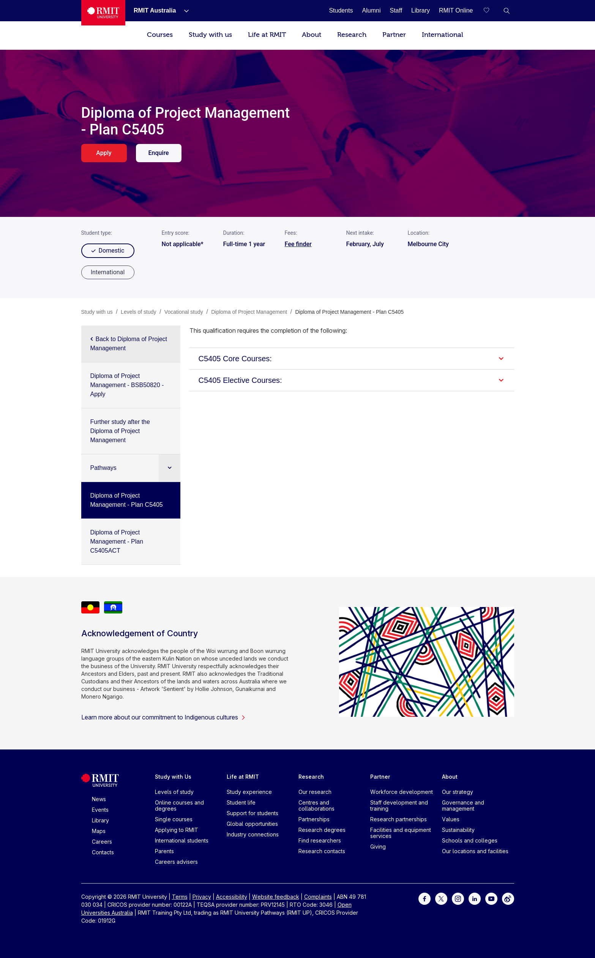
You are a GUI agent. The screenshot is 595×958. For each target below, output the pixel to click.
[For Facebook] (424, 898)
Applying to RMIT (176, 830)
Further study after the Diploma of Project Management (120, 431)
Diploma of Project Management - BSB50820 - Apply (127, 385)
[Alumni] (371, 10)
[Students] (341, 10)
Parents (164, 851)
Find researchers (319, 840)
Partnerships (314, 819)
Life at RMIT (267, 35)
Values (450, 819)
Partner (394, 35)
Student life (241, 802)
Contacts (103, 852)
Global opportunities (252, 823)
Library (100, 820)
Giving (378, 846)
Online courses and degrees (179, 805)
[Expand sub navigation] (169, 468)
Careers (102, 841)
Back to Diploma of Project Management (128, 343)
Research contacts (321, 851)
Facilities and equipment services (400, 833)
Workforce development (401, 792)
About (311, 35)
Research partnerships (398, 819)
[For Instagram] (458, 898)
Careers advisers (176, 861)
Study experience (249, 792)
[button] (506, 10)
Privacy (202, 896)
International (442, 35)
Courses (160, 35)
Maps (99, 831)
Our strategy (457, 792)
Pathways (103, 468)
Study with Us (173, 776)
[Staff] (396, 10)
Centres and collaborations (316, 805)
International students (181, 840)
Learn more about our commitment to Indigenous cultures (163, 717)
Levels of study (174, 792)
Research (351, 35)
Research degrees (322, 830)
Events (100, 809)
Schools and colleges (469, 840)
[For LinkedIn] (475, 898)
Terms (180, 896)
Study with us (210, 35)
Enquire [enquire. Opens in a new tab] (158, 153)
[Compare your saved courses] (491, 10)
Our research (314, 792)
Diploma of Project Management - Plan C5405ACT (117, 541)
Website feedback (275, 896)
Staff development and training (399, 805)
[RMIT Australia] (155, 10)
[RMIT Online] (456, 10)
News (99, 799)
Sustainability (458, 830)
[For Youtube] (491, 898)
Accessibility (231, 896)
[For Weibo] (508, 898)
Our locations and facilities (475, 851)
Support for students (252, 813)
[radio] (107, 272)
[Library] (420, 10)
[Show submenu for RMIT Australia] (183, 10)
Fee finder (298, 244)
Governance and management (463, 805)
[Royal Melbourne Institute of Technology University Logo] (103, 12)
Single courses (174, 819)
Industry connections (253, 834)
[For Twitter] (441, 898)
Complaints (318, 896)
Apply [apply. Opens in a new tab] (103, 153)
